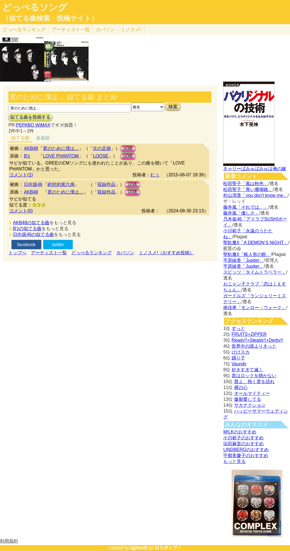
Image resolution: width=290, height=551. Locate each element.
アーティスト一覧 (49, 252)
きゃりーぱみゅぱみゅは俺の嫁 (254, 168)
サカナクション (250, 405)
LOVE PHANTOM (61, 156)
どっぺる (24, 29)
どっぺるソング (34, 7)
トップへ (17, 252)
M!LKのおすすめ (239, 431)
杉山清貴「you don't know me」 (255, 195)
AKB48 (31, 148)
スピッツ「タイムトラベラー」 (254, 272)
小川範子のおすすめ (243, 437)
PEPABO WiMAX (33, 125)
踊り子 (238, 358)
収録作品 (106, 184)
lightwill (138, 547)
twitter (58, 244)
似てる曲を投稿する (30, 117)
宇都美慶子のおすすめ (245, 455)
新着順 (43, 138)
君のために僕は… (61, 148)
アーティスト (71, 29)
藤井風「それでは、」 (245, 207)
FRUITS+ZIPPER (249, 334)
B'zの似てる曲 (27, 228)
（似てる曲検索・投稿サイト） (50, 18)
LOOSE (100, 156)
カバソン (105, 29)
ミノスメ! (131, 29)
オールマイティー (252, 393)
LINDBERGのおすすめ (246, 449)
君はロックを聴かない (254, 375)
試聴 (128, 148)
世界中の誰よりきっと (254, 346)
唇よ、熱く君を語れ (254, 381)
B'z (27, 156)
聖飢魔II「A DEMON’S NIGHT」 (255, 242)
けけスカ (241, 352)
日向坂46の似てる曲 (33, 234)
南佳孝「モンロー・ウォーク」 (254, 307)
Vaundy (239, 363)
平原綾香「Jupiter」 (243, 260)
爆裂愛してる (247, 399)
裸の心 (241, 387)
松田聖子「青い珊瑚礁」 (248, 189)
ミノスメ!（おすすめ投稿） (166, 252)
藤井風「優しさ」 (241, 213)
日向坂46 (33, 184)
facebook (26, 244)
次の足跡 (102, 148)
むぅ (154, 174)
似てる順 (20, 138)
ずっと (238, 328)
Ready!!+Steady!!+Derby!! (257, 340)
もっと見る (234, 461)
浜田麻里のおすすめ (243, 443)
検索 (172, 106)
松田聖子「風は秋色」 (245, 183)
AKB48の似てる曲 (31, 222)
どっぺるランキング (91, 252)
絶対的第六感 (60, 184)
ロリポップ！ (168, 547)
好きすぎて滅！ (247, 369)
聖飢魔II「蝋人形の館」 (247, 254)
